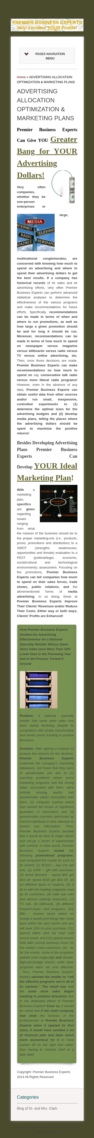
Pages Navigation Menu (45, 56)
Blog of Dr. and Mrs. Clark (37, 1108)
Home (21, 77)
